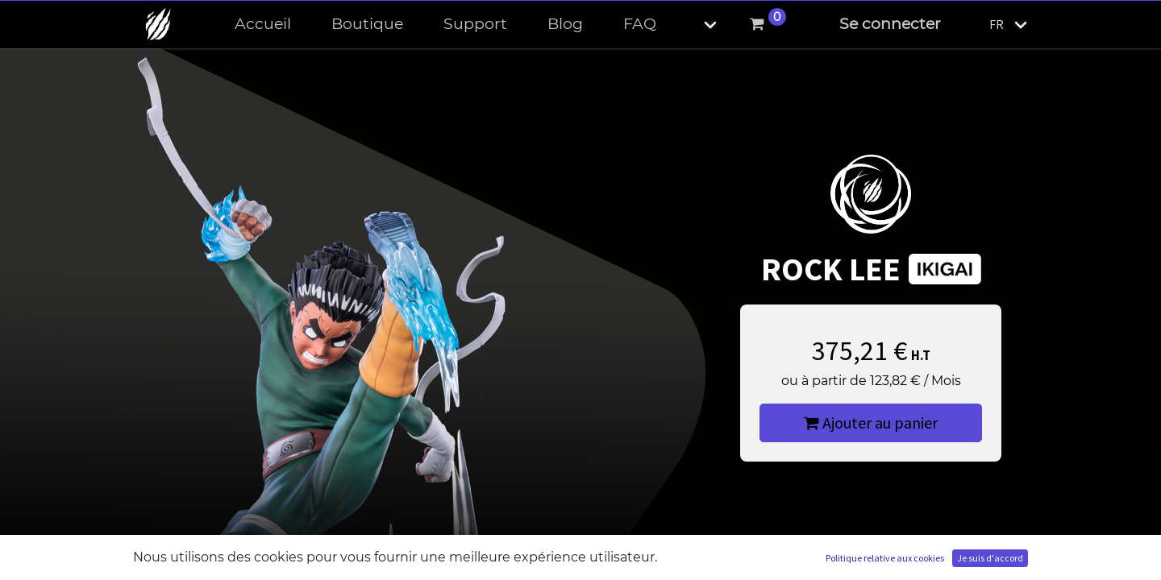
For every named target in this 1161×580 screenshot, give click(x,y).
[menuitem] (262, 24)
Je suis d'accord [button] (990, 558)
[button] (696, 24)
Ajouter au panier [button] (871, 422)
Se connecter (890, 23)
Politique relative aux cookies (885, 558)
